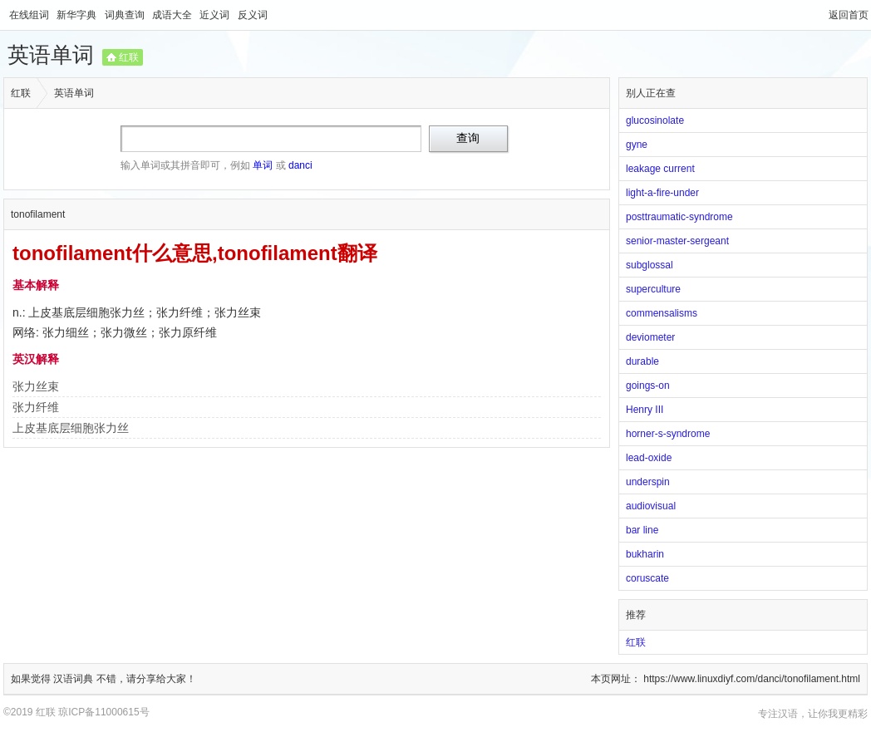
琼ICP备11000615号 (103, 712)
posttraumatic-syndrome (679, 217)
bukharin (645, 554)
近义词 (215, 15)
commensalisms (661, 313)
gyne (636, 144)
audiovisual (651, 506)
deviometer (650, 337)
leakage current (660, 168)
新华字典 (78, 15)
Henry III (644, 409)
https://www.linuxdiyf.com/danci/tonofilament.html (751, 679)
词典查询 (126, 15)
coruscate (647, 578)
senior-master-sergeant (677, 241)
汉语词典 (74, 679)
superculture (653, 289)
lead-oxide (649, 458)
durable (642, 361)
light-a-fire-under (662, 193)
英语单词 (50, 54)
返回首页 (849, 15)
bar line (642, 530)
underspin (648, 482)
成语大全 (173, 15)
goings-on (648, 385)
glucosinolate (655, 120)
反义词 (253, 15)
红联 (129, 57)
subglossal (649, 265)
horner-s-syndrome (668, 434)
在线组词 (30, 15)
